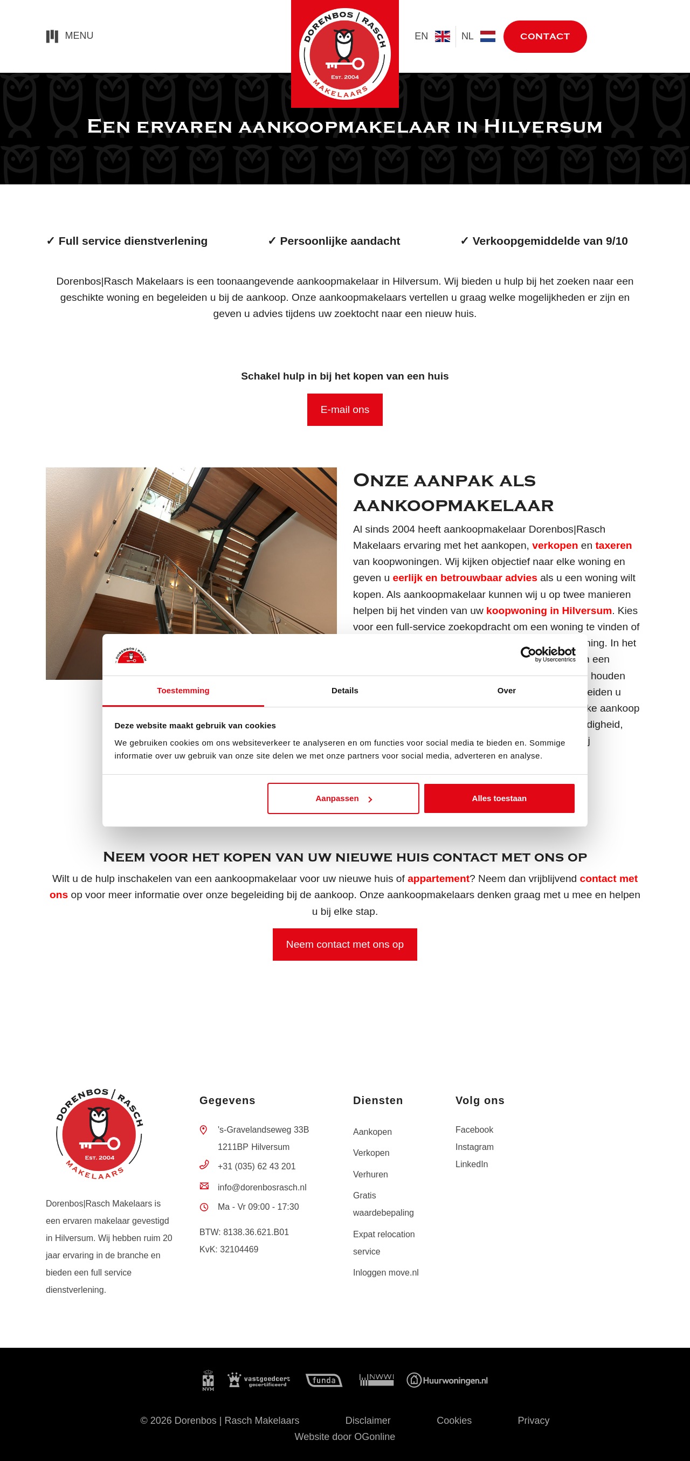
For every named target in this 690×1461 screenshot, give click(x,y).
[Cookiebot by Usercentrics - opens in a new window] (528, 655)
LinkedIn (472, 1164)
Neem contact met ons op (345, 944)
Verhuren (370, 1174)
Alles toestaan (499, 798)
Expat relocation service (384, 1243)
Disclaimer (368, 1420)
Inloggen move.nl (386, 1272)
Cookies (454, 1420)
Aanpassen (344, 798)
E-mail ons (345, 409)
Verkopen (371, 1152)
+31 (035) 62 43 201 (257, 1166)
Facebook (474, 1129)
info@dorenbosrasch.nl (262, 1187)
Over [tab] (507, 690)
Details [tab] (345, 690)
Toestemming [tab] (183, 690)
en (432, 37)
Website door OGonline (345, 1436)
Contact (545, 37)
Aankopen (372, 1131)
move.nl (619, 37)
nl (478, 37)
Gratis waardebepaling (383, 1204)
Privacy (534, 1420)
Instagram (475, 1147)
